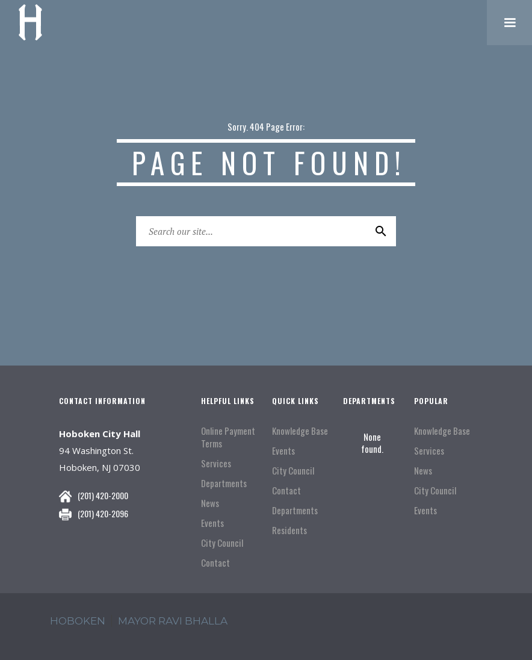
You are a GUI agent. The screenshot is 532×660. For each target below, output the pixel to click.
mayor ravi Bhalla (172, 621)
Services (216, 463)
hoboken (77, 621)
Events (212, 523)
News (210, 503)
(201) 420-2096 (103, 513)
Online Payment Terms (228, 437)
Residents (289, 530)
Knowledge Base (300, 431)
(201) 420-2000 (103, 495)
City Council (222, 543)
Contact (215, 562)
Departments (224, 483)
